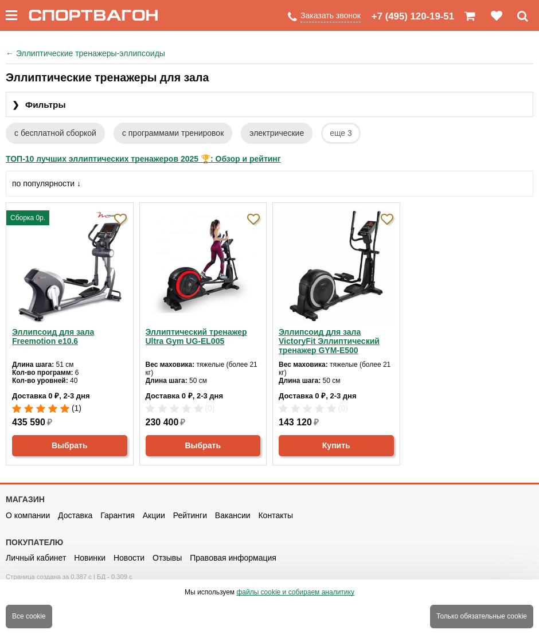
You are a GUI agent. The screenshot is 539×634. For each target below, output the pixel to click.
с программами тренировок (173, 133)
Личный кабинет (36, 557)
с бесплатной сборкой (55, 133)
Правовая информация (233, 557)
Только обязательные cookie (481, 616)
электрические (276, 133)
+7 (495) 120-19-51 (413, 16)
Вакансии (233, 515)
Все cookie (29, 616)
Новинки (90, 557)
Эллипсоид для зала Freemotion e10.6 (53, 336)
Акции (154, 515)
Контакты (275, 515)
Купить (336, 445)
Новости (129, 557)
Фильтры (39, 105)
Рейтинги (190, 515)
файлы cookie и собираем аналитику (295, 592)
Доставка (75, 515)
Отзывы (167, 557)
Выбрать (70, 445)
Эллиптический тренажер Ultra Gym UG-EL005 (196, 336)
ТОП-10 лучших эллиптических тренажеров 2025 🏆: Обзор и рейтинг (143, 158)
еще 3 (341, 133)
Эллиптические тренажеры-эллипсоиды (85, 53)
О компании (28, 515)
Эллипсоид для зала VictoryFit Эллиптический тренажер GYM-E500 (329, 341)
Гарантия (117, 515)
